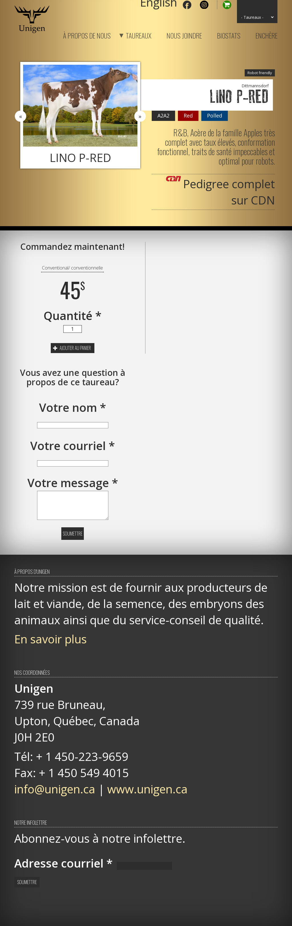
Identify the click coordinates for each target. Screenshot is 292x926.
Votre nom (72, 407)
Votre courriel (72, 445)
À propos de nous (87, 34)
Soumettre (72, 533)
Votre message (72, 483)
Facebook (187, 5)
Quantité (73, 315)
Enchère (266, 34)
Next (140, 116)
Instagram (204, 5)
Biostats (228, 34)
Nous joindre (184, 34)
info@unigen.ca (54, 789)
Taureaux (131, 34)
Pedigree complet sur (229, 192)
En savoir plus (50, 639)
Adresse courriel (63, 863)
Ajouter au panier (72, 348)
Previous (21, 116)
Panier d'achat (224, 5)
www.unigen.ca (147, 789)
